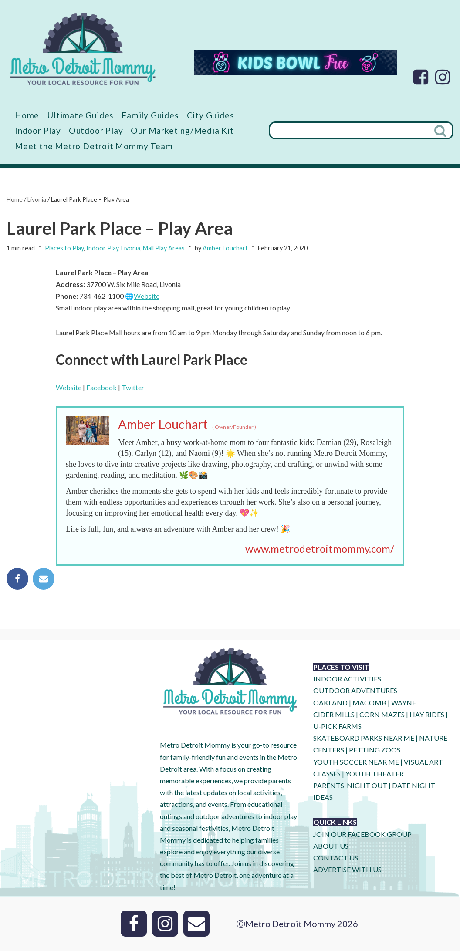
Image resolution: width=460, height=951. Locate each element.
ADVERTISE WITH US (347, 870)
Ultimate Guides (80, 115)
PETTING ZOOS (374, 750)
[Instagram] (442, 77)
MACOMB (369, 703)
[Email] (196, 924)
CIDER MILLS (334, 715)
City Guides (211, 115)
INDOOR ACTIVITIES (347, 679)
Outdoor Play (96, 130)
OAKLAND (330, 703)
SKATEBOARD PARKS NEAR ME (364, 739)
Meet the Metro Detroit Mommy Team (93, 146)
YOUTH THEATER (374, 774)
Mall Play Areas (164, 248)
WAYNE (403, 703)
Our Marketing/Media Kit (182, 130)
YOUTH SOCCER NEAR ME (356, 762)
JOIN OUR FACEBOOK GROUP (362, 834)
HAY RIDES (426, 715)
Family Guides (150, 115)
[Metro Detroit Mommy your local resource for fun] (83, 49)
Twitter (133, 388)
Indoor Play (38, 130)
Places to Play (64, 248)
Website (146, 296)
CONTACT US (335, 858)
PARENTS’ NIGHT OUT (350, 786)
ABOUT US (330, 846)
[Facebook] (421, 77)
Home (27, 115)
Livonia (36, 199)
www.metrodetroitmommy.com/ (319, 549)
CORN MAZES (382, 715)
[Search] (349, 131)
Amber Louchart (225, 248)
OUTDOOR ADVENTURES (355, 691)
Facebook (101, 388)
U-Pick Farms (337, 726)
